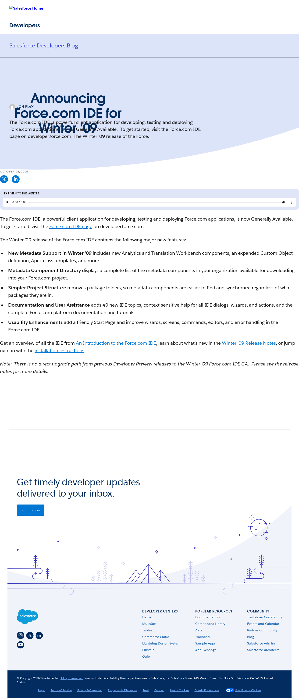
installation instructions (59, 350)
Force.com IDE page (70, 226)
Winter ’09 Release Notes (249, 343)
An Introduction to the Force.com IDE (116, 343)
